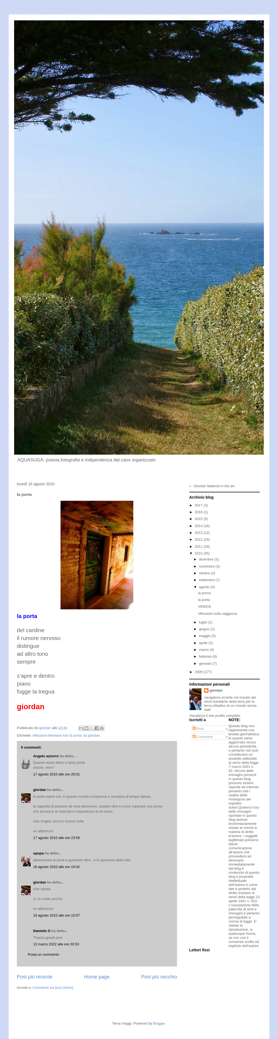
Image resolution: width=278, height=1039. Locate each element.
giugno (205, 629)
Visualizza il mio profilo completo (214, 716)
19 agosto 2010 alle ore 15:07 (56, 915)
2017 (199, 505)
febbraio (206, 656)
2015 (199, 519)
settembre (207, 580)
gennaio (206, 663)
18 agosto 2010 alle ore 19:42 (56, 867)
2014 (199, 526)
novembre (207, 566)
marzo (204, 650)
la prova (204, 593)
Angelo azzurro (46, 756)
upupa (38, 853)
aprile (203, 643)
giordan (39, 790)
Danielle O (41, 931)
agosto (205, 587)
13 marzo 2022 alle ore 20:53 (56, 944)
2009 (199, 672)
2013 (199, 533)
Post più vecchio (159, 977)
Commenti (202, 737)
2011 (199, 546)
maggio (205, 636)
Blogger (159, 1023)
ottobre (205, 573)
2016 (199, 512)
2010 (199, 553)
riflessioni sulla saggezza (217, 614)
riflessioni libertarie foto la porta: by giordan (66, 735)
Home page (96, 977)
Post (198, 729)
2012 (199, 539)
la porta (204, 600)
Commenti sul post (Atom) (53, 988)
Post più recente (34, 977)
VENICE (204, 606)
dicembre (206, 559)
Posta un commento (43, 954)
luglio (203, 622)
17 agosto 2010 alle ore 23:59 (56, 838)
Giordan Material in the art (214, 486)
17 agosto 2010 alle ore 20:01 (56, 774)
